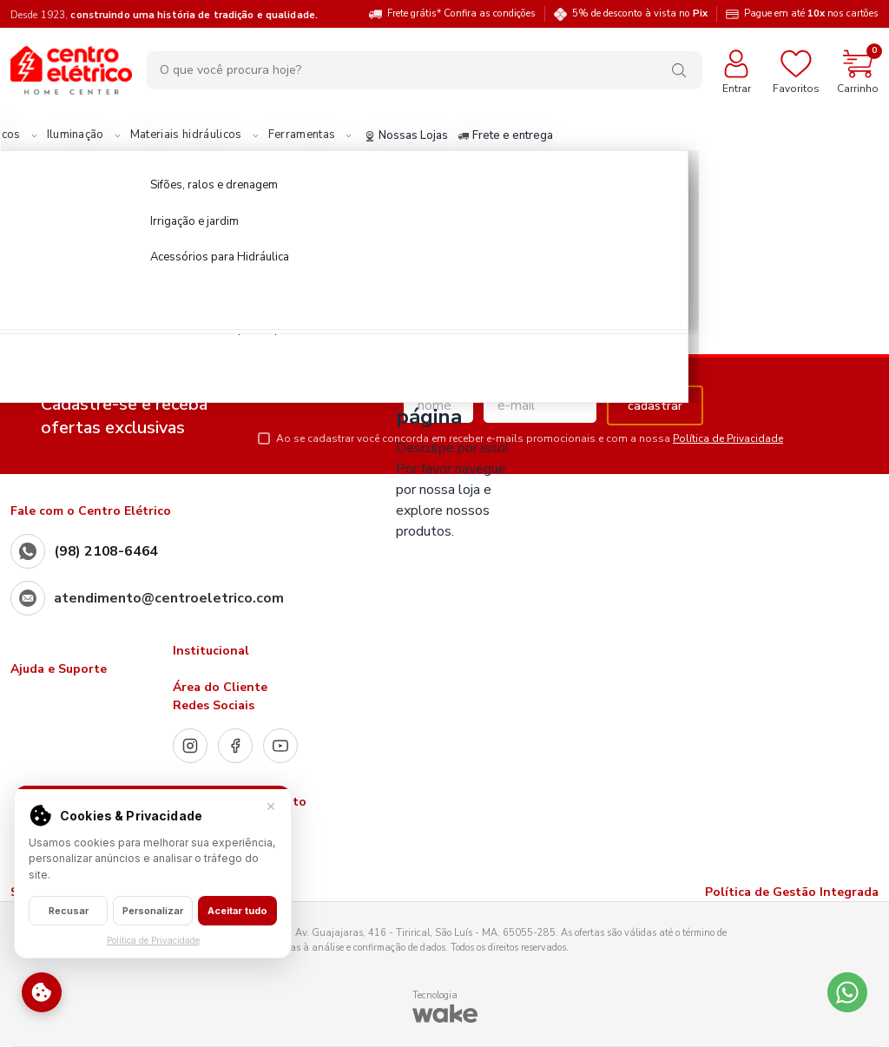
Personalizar (152, 911)
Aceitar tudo (237, 911)
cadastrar (655, 406)
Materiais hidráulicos (314, 135)
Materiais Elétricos (98, 135)
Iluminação (203, 135)
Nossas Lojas (534, 136)
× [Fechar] (271, 805)
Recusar (69, 911)
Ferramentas (430, 135)
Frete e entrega (633, 136)
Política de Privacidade (728, 438)
